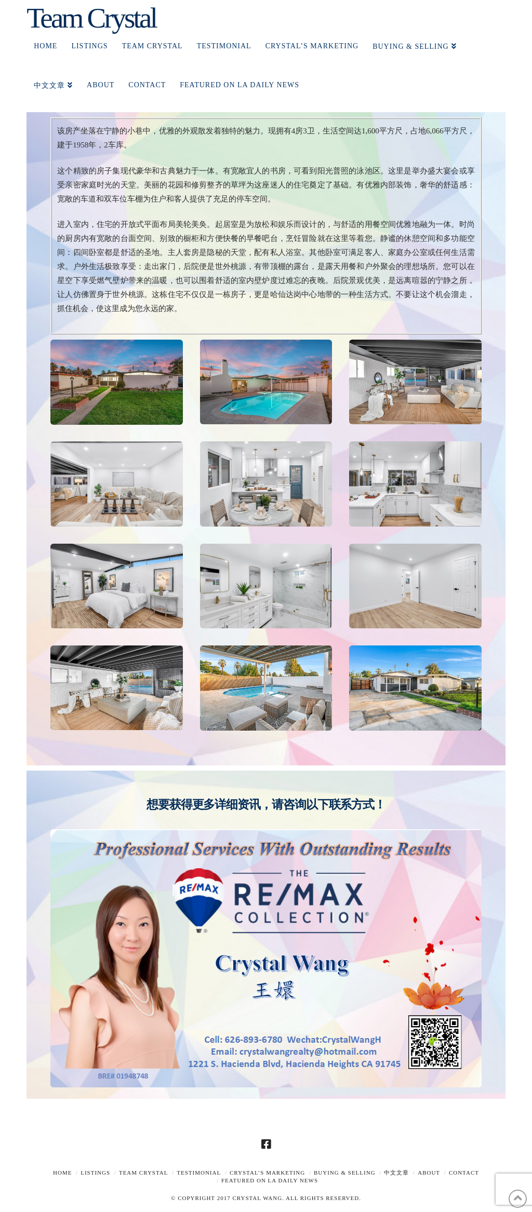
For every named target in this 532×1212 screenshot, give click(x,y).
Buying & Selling (345, 1172)
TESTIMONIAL (199, 1172)
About (429, 1172)
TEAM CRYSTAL (143, 1172)
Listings (95, 1172)
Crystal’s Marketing (267, 1172)
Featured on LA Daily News (269, 1180)
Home (62, 1172)
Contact (464, 1172)
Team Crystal (91, 18)
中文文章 (396, 1172)
